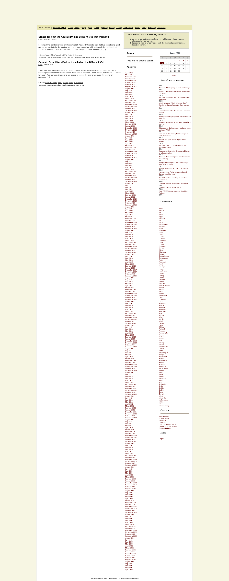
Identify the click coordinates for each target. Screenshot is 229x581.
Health (161, 274)
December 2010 (131, 435)
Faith (161, 260)
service (97, 57)
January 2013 (130, 386)
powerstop (71, 85)
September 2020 (131, 205)
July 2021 (128, 185)
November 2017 (131, 272)
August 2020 (130, 207)
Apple (161, 216)
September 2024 (131, 110)
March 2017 (129, 288)
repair (88, 57)
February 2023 (130, 148)
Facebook (162, 420)
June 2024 (129, 116)
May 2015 (129, 331)
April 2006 (129, 546)
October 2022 (130, 156)
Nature (161, 323)
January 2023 (130, 150)
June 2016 (129, 305)
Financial (162, 262)
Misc (160, 317)
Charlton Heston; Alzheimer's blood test (173, 183)
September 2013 (131, 370)
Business (162, 238)
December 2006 (131, 530)
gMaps (104, 28)
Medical (162, 307)
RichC (76, 28)
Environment (163, 258)
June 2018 (129, 258)
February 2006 (130, 550)
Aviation (162, 226)
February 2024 (130, 124)
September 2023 (131, 134)
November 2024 (131, 106)
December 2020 (131, 199)
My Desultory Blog (160, 11)
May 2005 (129, 568)
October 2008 (130, 487)
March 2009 (129, 477)
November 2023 (131, 130)
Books (161, 236)
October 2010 (130, 439)
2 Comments (78, 83)
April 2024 (129, 120)
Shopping (162, 366)
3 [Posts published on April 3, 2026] (183, 61)
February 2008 (130, 502)
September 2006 (131, 536)
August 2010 (130, 443)
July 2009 (128, 469)
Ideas (161, 291)
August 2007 (130, 514)
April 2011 (129, 428)
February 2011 (130, 432)
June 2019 (129, 234)
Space (161, 374)
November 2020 (131, 201)
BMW (65, 55)
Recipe (161, 354)
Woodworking (164, 406)
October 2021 (130, 179)
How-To (65, 83)
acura (44, 57)
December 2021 (131, 175)
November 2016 (131, 295)
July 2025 (128, 90)
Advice (52, 55)
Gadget (161, 270)
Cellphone (162, 240)
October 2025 (130, 85)
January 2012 (130, 410)
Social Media (163, 368)
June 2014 (129, 353)
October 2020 (130, 203)
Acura (47, 55)
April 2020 (129, 215)
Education (162, 252)
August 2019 (130, 230)
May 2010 (129, 449)
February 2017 (130, 290)
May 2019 (129, 236)
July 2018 (128, 256)
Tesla (161, 386)
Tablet (161, 380)
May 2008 (129, 497)
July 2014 (128, 351)
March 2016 (129, 311)
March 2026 (129, 75)
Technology (163, 384)
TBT (160, 382)
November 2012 (131, 390)
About (47, 28)
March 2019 (129, 240)
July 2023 (128, 138)
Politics (161, 339)
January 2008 (130, 504)
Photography (163, 333)
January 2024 (130, 126)
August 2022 (130, 159)
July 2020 (128, 209)
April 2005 (129, 569)
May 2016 (129, 307)
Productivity (163, 347)
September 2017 (131, 276)
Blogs (161, 232)
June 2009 (129, 471)
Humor (161, 287)
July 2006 (128, 540)
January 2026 (130, 79)
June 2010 (129, 447)
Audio (161, 222)
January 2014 (130, 363)
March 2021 (129, 193)
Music (161, 321)
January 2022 (130, 173)
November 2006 (131, 532)
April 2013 (129, 380)
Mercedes (162, 311)
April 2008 (129, 499)
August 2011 (129, 420)
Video (161, 396)
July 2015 (128, 327)
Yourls (111, 28)
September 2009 (131, 465)
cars (68, 57)
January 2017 (130, 292)
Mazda (161, 305)
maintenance (78, 57)
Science (161, 364)
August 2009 (130, 467)
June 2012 (129, 400)
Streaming (162, 378)
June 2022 (129, 163)
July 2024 (128, 114)
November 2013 (131, 366)
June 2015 (129, 329)
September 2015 (131, 323)
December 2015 (131, 317)
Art (160, 220)
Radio (161, 351)
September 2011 (131, 418)
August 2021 (130, 183)
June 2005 (129, 566)
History (161, 276)
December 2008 (131, 483)
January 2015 (130, 339)
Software (162, 370)
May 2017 (129, 284)
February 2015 (130, 337)
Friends (161, 268)
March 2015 (129, 335)
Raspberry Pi (163, 352)
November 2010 (131, 437)
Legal (161, 297)
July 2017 (128, 280)
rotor (92, 57)
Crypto (161, 248)
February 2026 (130, 77)
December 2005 (131, 554)
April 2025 (129, 96)
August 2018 (130, 254)
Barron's (151, 28)
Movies (161, 319)
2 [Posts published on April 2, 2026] (179, 61)
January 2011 (130, 433)
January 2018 (130, 268)
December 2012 (131, 388)
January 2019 (130, 244)
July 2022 (128, 161)
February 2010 (130, 455)
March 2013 (129, 382)
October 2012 (130, 392)
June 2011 (129, 424)
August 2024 (130, 112)
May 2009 (129, 473)
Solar (161, 372)
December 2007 (131, 506)
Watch (161, 402)
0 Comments (77, 55)
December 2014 (131, 341)
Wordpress (135, 578)
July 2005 (128, 564)
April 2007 (129, 522)
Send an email (164, 416)
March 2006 (129, 548)
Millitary (162, 315)
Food (161, 264)
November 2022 (131, 154)
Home (41, 28)
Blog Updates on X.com (167, 424)
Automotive (58, 55)
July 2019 (128, 232)
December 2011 (131, 412)
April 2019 (129, 238)
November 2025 (131, 83)
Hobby (161, 278)
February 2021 (130, 195)
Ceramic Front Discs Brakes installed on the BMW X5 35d (70, 62)
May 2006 (129, 544)
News (161, 325)
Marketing (162, 303)
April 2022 (129, 167)
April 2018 (129, 262)
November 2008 (131, 485)
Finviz (137, 28)
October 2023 (130, 132)
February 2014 (130, 361)
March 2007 (129, 524)
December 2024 (131, 104)
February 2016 (130, 313)
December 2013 (131, 364)
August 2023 (130, 136)
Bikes (161, 228)
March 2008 (129, 500)
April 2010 (129, 451)
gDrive (96, 28)
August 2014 (130, 349)
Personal (162, 331)
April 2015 (129, 333)
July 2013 (128, 374)
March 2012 (129, 406)
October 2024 (130, 108)
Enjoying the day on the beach (170, 187)
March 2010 (129, 453)
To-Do (161, 390)
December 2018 (131, 246)
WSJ (144, 28)
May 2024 (129, 118)
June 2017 (129, 282)
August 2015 (130, 325)
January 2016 (130, 315)
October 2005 (130, 558)
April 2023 (129, 144)
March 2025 (129, 98)
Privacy (161, 343)
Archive (162, 218)
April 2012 (129, 404)
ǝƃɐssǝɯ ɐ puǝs (59, 28)
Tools (161, 392)
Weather (162, 404)
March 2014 (129, 359)
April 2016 (129, 309)
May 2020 (129, 213)
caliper (64, 57)
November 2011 (131, 414)
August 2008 (130, 491)
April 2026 (129, 73)
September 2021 (131, 181)
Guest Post (163, 272)
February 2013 (130, 384)
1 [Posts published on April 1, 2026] (174, 61)
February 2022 (130, 171)
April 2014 (129, 357)
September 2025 (131, 87)
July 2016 (128, 303)
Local (161, 301)
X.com (70, 28)
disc (72, 57)
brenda (59, 57)
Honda (161, 282)
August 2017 (130, 278)
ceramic (54, 85)
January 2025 (130, 102)
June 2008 (129, 495)
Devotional (161, 28)
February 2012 (130, 408)
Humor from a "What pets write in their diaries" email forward (173, 173)
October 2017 (130, 274)
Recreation (163, 356)
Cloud (161, 242)
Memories (162, 309)
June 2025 (129, 92)
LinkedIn (162, 422)
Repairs (161, 358)
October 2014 (130, 345)
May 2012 (129, 402)
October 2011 (130, 416)
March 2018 (129, 264)
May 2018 (129, 260)
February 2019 (130, 242)
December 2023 (131, 128)
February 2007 (130, 526)
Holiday (162, 280)
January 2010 (130, 457)
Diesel (60, 83)
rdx (84, 57)
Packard (162, 329)
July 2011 (128, 422)
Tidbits (161, 388)
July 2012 (128, 398)
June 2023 (129, 140)
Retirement (163, 360)
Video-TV (162, 398)
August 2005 (130, 562)
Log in (161, 439)
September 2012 (131, 394)
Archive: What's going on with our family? (174, 88)
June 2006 (129, 542)
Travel (161, 394)
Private (161, 345)
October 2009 (130, 463)
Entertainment (164, 256)
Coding (161, 244)
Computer (162, 246)
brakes (53, 57)
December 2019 (131, 223)
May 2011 (129, 426)
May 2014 (129, 355)
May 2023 (129, 142)
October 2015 (130, 321)
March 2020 (129, 217)
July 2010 (128, 445)
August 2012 (130, 396)
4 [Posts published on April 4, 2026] (187, 61)
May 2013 (129, 378)
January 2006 (130, 552)
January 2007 (130, 528)
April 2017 (129, 286)
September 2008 (131, 489)
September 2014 (131, 347)
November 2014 (131, 343)
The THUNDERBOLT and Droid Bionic (173, 168)
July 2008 (128, 493)
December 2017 (131, 270)
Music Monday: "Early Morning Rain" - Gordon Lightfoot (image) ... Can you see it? (174, 105)
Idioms (161, 293)
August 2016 (130, 301)
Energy (161, 254)
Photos (70, 55)
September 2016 (131, 299)
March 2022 (129, 169)
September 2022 (131, 158)
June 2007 (129, 518)
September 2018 (131, 252)
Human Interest (164, 285)
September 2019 (131, 228)
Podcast (161, 337)
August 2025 (130, 89)
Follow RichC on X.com (168, 426)
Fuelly (118, 28)
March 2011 (129, 430)
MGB (161, 313)
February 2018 (130, 266)
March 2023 (129, 146)
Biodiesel (162, 230)
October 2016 (130, 297)
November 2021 (131, 177)
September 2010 (131, 441)
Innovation (163, 295)
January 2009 (130, 481)
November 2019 (131, 225)
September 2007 (131, 512)
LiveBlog (162, 299)
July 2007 (128, 516)
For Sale (162, 266)
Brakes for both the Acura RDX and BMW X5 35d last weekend (73, 36)
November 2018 (131, 248)
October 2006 (130, 534)
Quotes (161, 349)
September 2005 (131, 560)
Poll (160, 341)
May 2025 (129, 94)
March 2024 (129, 122)
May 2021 (129, 189)
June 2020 (129, 211)
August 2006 (130, 538)
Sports (161, 376)
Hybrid (161, 289)
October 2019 (130, 227)
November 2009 (131, 461)
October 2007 (130, 510)
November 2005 (131, 556)
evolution (64, 85)
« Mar (174, 75)
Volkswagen (163, 400)
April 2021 (129, 191)
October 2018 (130, 250)
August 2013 (130, 372)
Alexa (161, 215)
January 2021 (130, 197)
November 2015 (131, 319)
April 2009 (129, 475)
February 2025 (130, 100)
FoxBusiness (128, 28)
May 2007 (129, 520)
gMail (90, 28)
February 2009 (130, 479)
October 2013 (130, 368)
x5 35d (102, 57)
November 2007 (131, 508)
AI (160, 213)
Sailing (161, 362)
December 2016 (131, 294)
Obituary (162, 327)
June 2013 (129, 376)
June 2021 (129, 187)
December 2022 (131, 152)
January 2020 (130, 221)
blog (84, 28)
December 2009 (131, 459)
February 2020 (130, 219)
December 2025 (131, 81)
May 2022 (129, 165)
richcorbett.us (164, 418)
